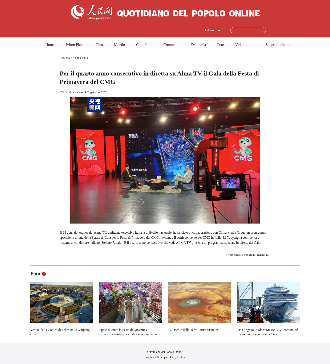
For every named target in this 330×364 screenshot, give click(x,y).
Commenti (172, 45)
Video (239, 45)
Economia (198, 45)
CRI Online (68, 92)
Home (50, 45)
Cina (99, 45)
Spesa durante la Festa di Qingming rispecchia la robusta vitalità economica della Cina (129, 334)
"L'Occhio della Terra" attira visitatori (193, 330)
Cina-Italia (144, 45)
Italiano (65, 58)
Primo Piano (75, 45)
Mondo (119, 45)
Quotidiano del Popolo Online (165, 351)
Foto (220, 45)
